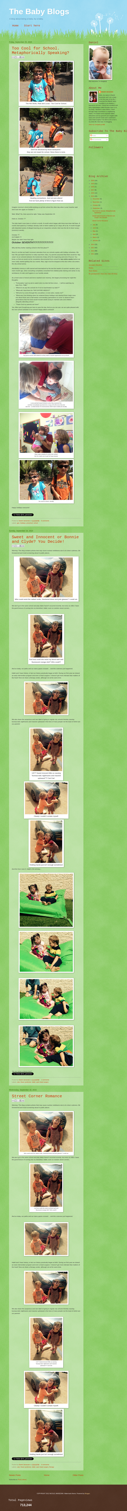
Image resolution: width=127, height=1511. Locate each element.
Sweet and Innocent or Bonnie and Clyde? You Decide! (45, 539)
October (95, 205)
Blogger (87, 1493)
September (96, 208)
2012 (93, 251)
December (96, 199)
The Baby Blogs (39, 11)
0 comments (45, 521)
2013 (93, 247)
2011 (93, 254)
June (94, 228)
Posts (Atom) (22, 1479)
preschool (29, 523)
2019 (93, 183)
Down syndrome (26, 1082)
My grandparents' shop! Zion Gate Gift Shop (103, 274)
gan (18, 523)
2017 (93, 190)
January (95, 240)
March (95, 237)
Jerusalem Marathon (95, 265)
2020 (93, 180)
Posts (93, 135)
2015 (93, 196)
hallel (33, 1082)
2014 (93, 244)
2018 (93, 187)
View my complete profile (97, 124)
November (96, 202)
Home (15, 25)
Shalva (91, 268)
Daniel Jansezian (24, 521)
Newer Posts (15, 1475)
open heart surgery (42, 1082)
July (94, 224)
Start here (32, 25)
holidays (23, 523)
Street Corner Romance (37, 1096)
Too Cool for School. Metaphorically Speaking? (40, 50)
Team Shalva (93, 271)
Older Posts (78, 1475)
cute (18, 1082)
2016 (93, 193)
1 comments (45, 1080)
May (94, 231)
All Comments (95, 139)
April (94, 234)
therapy (51, 1467)
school (36, 523)
